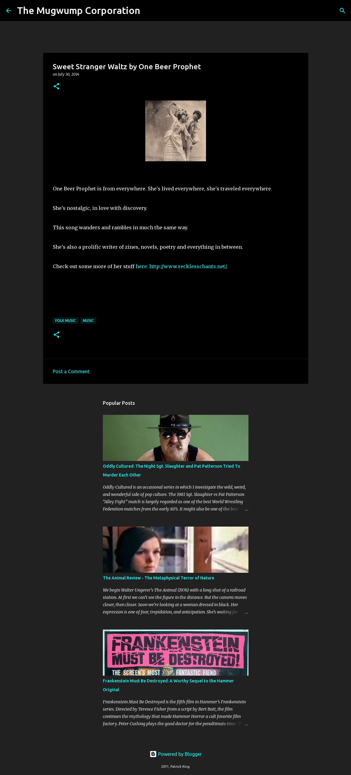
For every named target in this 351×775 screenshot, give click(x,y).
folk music (65, 321)
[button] (56, 87)
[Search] (148, 10)
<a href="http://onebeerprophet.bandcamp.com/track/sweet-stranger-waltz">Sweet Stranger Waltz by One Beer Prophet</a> (176, 297)
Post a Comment (71, 371)
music (88, 321)
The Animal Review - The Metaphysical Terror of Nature (158, 577)
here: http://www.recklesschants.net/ (181, 266)
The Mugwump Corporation (78, 10)
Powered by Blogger (176, 754)
